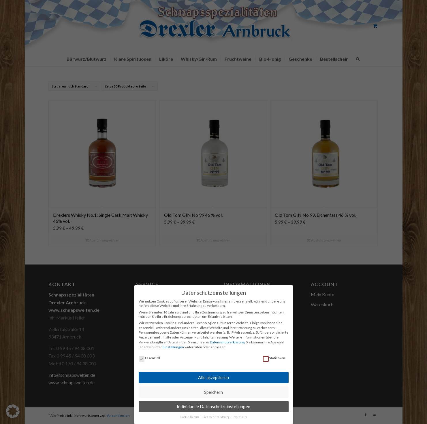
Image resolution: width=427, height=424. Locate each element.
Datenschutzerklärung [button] (216, 413)
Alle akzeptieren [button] (213, 374)
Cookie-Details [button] (190, 413)
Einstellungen (173, 343)
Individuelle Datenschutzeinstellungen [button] (213, 403)
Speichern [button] (213, 388)
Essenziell (149, 354)
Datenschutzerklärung (227, 338)
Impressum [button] (240, 413)
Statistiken (274, 354)
